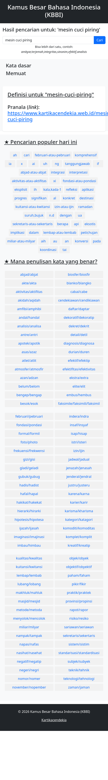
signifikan (39, 198)
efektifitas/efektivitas (78, 369)
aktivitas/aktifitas (29, 291)
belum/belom (29, 386)
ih (35, 189)
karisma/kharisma (79, 511)
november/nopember (29, 687)
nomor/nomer (29, 678)
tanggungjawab (77, 163)
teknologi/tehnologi (78, 678)
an (67, 241)
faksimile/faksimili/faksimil (79, 403)
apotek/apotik (29, 343)
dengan (66, 215)
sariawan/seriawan (79, 627)
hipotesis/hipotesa (29, 519)
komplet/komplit (79, 536)
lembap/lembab (29, 575)
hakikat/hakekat (29, 502)
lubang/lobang (29, 584)
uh (45, 163)
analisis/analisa (29, 326)
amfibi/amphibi (29, 309)
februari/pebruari (29, 416)
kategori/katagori (79, 519)
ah (15, 155)
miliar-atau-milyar (21, 241)
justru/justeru (79, 485)
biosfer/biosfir (79, 274)
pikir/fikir (79, 584)
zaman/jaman (79, 687)
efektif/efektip (79, 360)
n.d (51, 215)
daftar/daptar (79, 309)
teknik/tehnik (79, 670)
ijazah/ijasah (29, 528)
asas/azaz (29, 352)
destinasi (86, 198)
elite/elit (78, 386)
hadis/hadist (29, 485)
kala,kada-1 (52, 189)
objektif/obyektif (79, 566)
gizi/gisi (29, 459)
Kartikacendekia (53, 720)
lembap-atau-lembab (59, 232)
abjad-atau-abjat (33, 172)
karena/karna (78, 493)
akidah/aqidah (29, 300)
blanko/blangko (79, 283)
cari (26, 155)
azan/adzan (29, 377)
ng (57, 163)
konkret (69, 198)
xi (54, 181)
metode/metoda (29, 610)
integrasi (58, 172)
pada (97, 241)
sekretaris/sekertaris (79, 635)
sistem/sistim (79, 644)
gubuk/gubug (29, 476)
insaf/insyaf (79, 425)
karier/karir (79, 502)
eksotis (90, 224)
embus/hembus (78, 395)
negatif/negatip (29, 661)
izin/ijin (79, 450)
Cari (100, 40)
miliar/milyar (29, 627)
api (76, 224)
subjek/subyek (79, 661)
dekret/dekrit (79, 326)
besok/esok (29, 403)
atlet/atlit (29, 360)
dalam (34, 232)
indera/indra (79, 416)
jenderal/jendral (78, 476)
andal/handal (29, 317)
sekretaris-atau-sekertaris (33, 224)
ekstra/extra (79, 377)
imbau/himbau (29, 545)
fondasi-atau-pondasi (79, 181)
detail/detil (78, 334)
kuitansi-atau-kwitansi (32, 206)
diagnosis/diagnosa (79, 343)
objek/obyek (79, 558)
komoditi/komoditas (79, 528)
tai (64, 249)
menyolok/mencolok (29, 618)
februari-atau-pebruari (52, 155)
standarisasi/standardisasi (78, 653)
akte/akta (29, 283)
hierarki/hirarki (29, 511)
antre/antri (29, 334)
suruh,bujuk (34, 215)
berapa (62, 224)
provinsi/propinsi (79, 601)
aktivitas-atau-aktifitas (29, 181)
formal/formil (29, 433)
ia (10, 163)
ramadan (85, 206)
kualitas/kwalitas (29, 558)
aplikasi (88, 189)
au (55, 241)
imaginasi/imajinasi (29, 536)
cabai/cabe (78, 291)
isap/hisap (79, 433)
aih (43, 241)
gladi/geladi (29, 468)
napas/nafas (29, 644)
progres (20, 198)
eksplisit (20, 189)
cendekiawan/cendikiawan (79, 300)
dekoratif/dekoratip (79, 317)
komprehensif (86, 155)
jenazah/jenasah (79, 468)
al (54, 198)
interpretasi (78, 172)
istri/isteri (78, 442)
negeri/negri (29, 670)
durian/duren (79, 352)
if (98, 163)
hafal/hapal (29, 493)
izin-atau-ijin (64, 206)
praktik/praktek (79, 592)
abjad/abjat (29, 274)
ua (80, 215)
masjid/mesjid (29, 601)
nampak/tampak (29, 635)
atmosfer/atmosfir (29, 369)
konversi (81, 241)
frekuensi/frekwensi (29, 450)
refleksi (71, 189)
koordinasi (48, 249)
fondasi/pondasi (29, 425)
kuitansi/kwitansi (29, 566)
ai (33, 163)
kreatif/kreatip (79, 545)
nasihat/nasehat (29, 653)
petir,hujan (89, 232)
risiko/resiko (79, 618)
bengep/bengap (29, 395)
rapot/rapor (79, 610)
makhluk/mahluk (29, 592)
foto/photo (29, 442)
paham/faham (79, 575)
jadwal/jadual (78, 459)
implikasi (17, 232)
